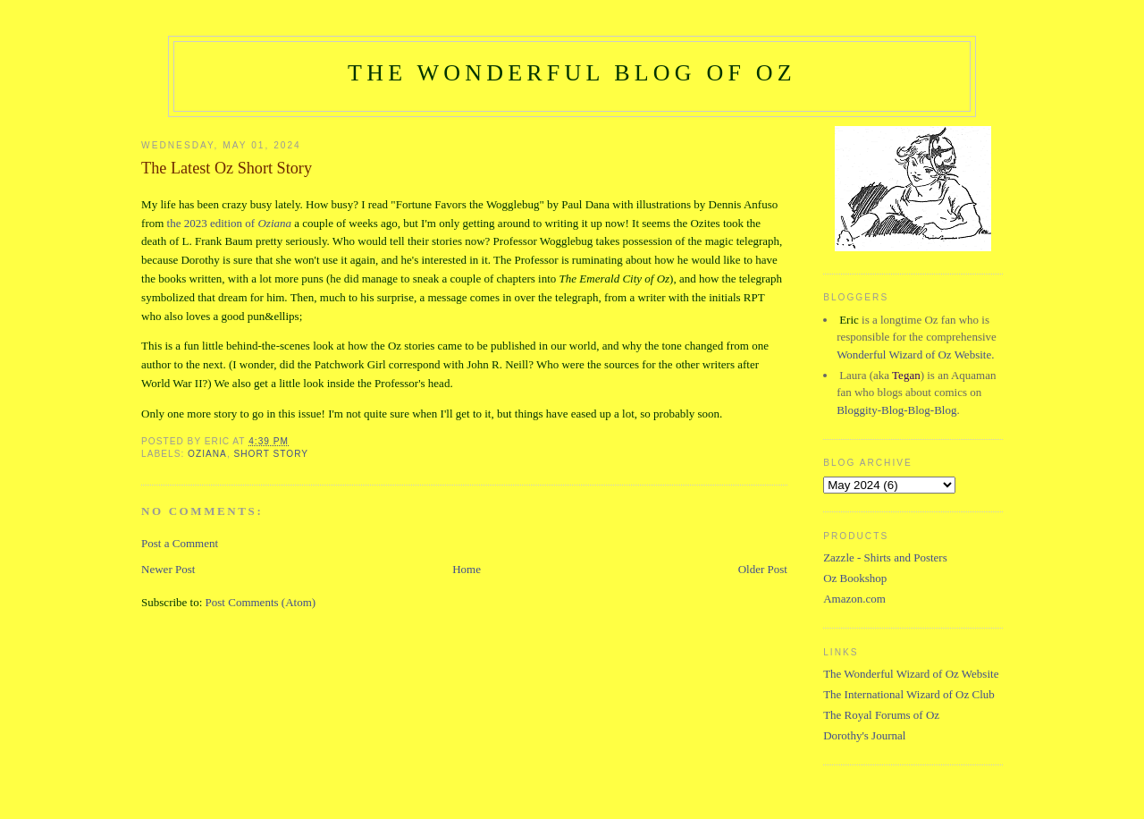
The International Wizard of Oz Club (909, 694)
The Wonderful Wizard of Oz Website (910, 673)
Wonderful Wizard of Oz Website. (915, 354)
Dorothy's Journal (864, 735)
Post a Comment (179, 543)
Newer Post (168, 569)
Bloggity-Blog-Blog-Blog (896, 410)
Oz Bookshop (855, 578)
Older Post (762, 569)
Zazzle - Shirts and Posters (885, 557)
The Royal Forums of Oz (881, 715)
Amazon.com (854, 598)
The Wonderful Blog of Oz (572, 73)
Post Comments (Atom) (261, 602)
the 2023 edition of (229, 223)
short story (271, 454)
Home (466, 569)
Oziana (207, 454)
